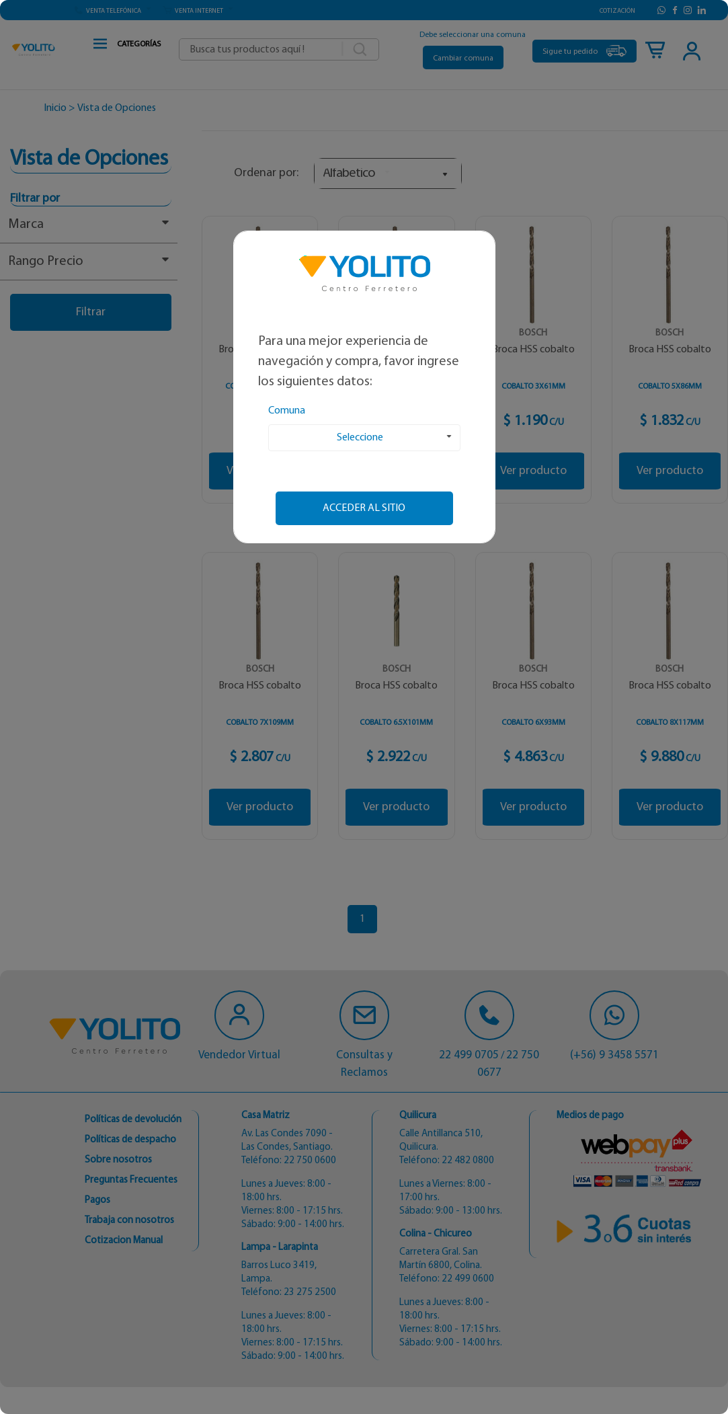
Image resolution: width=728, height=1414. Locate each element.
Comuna (286, 410)
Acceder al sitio (364, 508)
